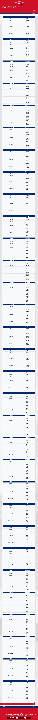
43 (3, 703)
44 (5, 703)
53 (24, 703)
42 (1, 703)
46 (9, 703)
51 (20, 703)
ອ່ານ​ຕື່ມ (35, 706)
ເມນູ (3, 10)
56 (30, 703)
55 (28, 703)
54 (26, 703)
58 (34, 703)
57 (32, 703)
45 (7, 703)
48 (14, 703)
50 (18, 703)
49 (16, 703)
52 (22, 703)
